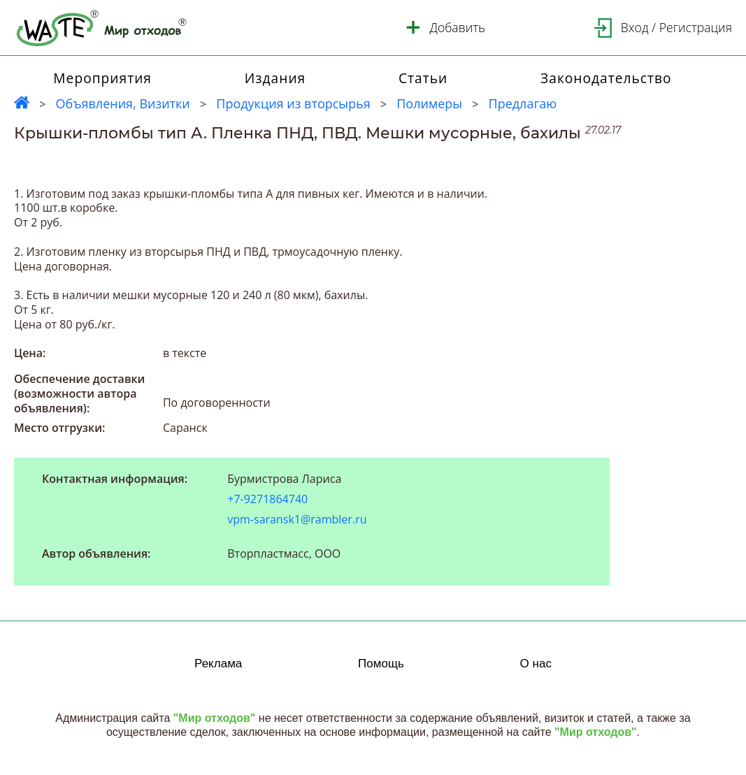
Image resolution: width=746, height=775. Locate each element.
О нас (536, 663)
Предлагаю (523, 103)
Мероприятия (102, 77)
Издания (275, 77)
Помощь (381, 663)
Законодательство (606, 77)
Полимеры (429, 103)
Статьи (423, 77)
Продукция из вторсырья (293, 103)
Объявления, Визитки (122, 103)
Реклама (218, 663)
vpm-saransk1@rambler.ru (296, 519)
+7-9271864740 (267, 499)
